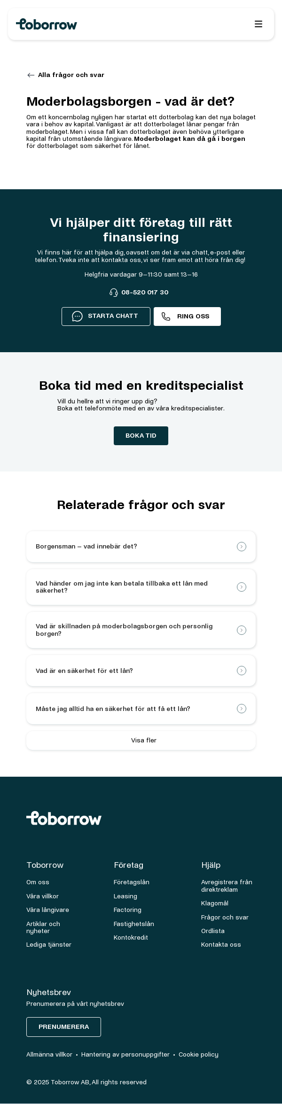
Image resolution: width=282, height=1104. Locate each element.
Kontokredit (131, 937)
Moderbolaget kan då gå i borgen (189, 138)
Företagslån (131, 882)
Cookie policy (199, 1054)
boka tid (141, 435)
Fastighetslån (134, 923)
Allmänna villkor (49, 1054)
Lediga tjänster (48, 944)
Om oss (37, 882)
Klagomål (214, 903)
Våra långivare (47, 909)
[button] (258, 24)
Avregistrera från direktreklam (226, 886)
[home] (86, 24)
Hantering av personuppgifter (125, 1054)
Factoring (127, 909)
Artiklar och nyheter (43, 927)
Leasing (125, 896)
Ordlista (213, 930)
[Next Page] (141, 740)
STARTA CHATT (104, 315)
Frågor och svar (225, 917)
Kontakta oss (221, 944)
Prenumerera (64, 1026)
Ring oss (193, 316)
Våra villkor (42, 896)
